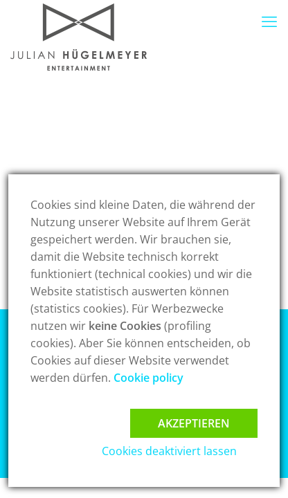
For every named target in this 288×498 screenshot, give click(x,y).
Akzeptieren (194, 423)
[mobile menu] (269, 21)
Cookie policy (148, 377)
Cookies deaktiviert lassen (169, 451)
